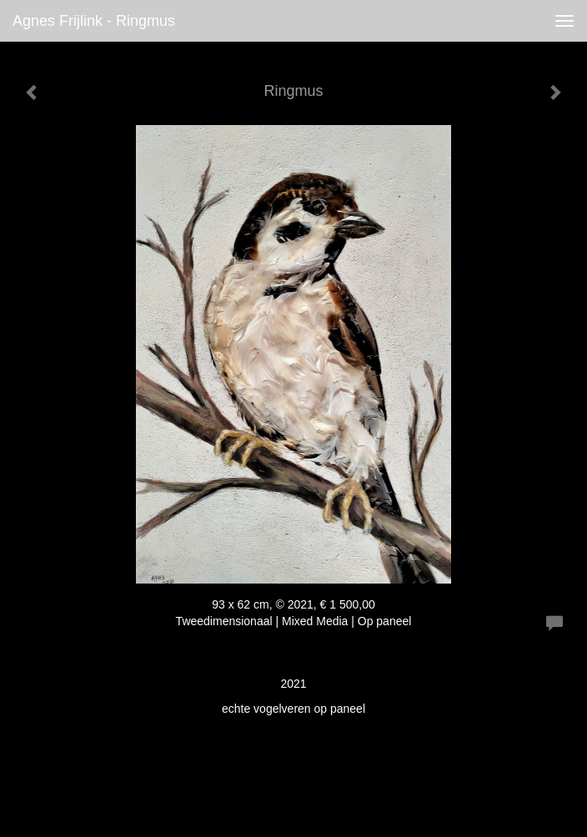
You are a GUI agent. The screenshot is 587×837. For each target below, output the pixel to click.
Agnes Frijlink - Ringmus (94, 21)
